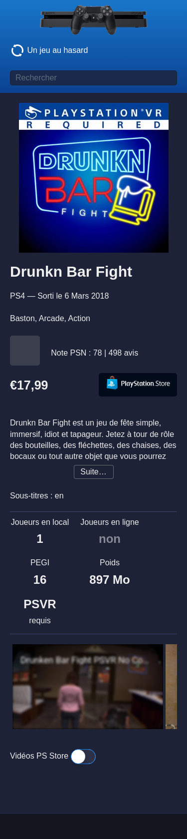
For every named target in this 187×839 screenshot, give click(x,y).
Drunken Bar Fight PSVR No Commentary (85, 660)
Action (79, 318)
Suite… (93, 471)
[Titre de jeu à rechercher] (93, 77)
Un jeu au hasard (49, 50)
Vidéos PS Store (53, 756)
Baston (22, 318)
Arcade (51, 318)
